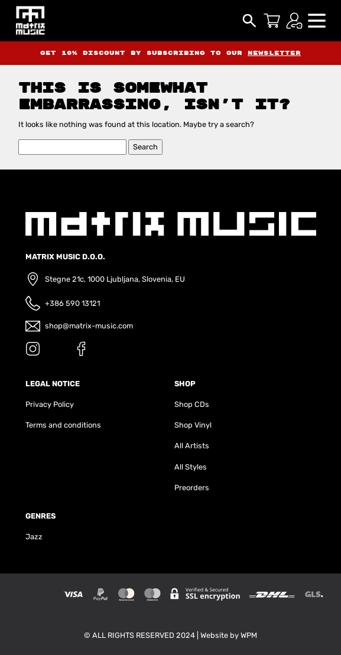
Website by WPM (228, 635)
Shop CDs (191, 404)
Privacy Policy (49, 404)
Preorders (191, 487)
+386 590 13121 (72, 303)
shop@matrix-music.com (89, 325)
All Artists (191, 445)
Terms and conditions (63, 425)
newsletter (274, 53)
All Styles (190, 466)
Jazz (34, 536)
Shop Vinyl (193, 425)
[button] (317, 19)
